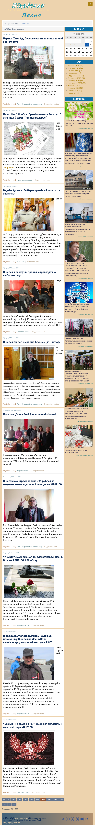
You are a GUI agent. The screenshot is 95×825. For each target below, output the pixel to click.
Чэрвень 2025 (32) (75, 93)
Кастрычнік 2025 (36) (77, 83)
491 (13, 800)
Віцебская (28, 5)
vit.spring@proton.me (11, 822)
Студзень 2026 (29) (76, 76)
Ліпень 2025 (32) (75, 91)
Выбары (20, 262)
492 (19, 800)
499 (61, 800)
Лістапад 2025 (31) (75, 81)
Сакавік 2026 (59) (75, 71)
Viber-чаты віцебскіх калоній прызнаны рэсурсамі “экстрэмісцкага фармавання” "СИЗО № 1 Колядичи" (78, 229)
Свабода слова (23, 332)
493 (25, 800)
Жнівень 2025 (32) (75, 88)
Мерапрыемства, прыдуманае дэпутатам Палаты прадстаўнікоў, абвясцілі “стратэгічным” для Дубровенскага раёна (77, 376)
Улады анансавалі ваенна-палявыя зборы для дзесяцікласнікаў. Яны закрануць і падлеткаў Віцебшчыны (77, 413)
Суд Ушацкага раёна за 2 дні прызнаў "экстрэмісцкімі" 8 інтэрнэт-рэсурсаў (78, 193)
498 (55, 800)
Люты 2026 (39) (74, 73)
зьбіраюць (8, 167)
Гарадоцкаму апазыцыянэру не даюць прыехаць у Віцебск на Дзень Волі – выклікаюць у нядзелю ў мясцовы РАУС (27, 639)
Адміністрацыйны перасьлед (29, 104)
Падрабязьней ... (51, 104)
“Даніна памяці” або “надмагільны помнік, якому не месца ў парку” (79, 341)
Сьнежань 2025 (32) (76, 78)
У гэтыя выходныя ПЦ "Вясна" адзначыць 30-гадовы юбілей (79, 123)
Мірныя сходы (23, 471)
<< (4, 800)
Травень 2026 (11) (75, 66)
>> (14, 804)
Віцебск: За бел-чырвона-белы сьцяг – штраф (31, 342)
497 (49, 800)
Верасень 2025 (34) (76, 86)
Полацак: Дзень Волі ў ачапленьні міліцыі (29, 414)
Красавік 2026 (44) (75, 68)
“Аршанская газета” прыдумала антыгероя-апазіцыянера (76, 450)
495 (37, 800)
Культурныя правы (25, 180)
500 (4, 804)
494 (31, 800)
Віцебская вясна (21, 818)
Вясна (31, 15)
